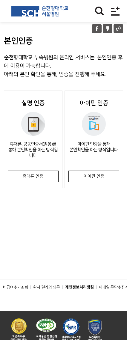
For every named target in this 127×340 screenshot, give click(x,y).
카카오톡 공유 (107, 28)
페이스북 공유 (97, 28)
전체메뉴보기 (115, 10)
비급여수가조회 (15, 287)
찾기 (99, 10)
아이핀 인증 (94, 176)
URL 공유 (118, 28)
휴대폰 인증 (33, 176)
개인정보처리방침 (79, 287)
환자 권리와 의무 (46, 287)
